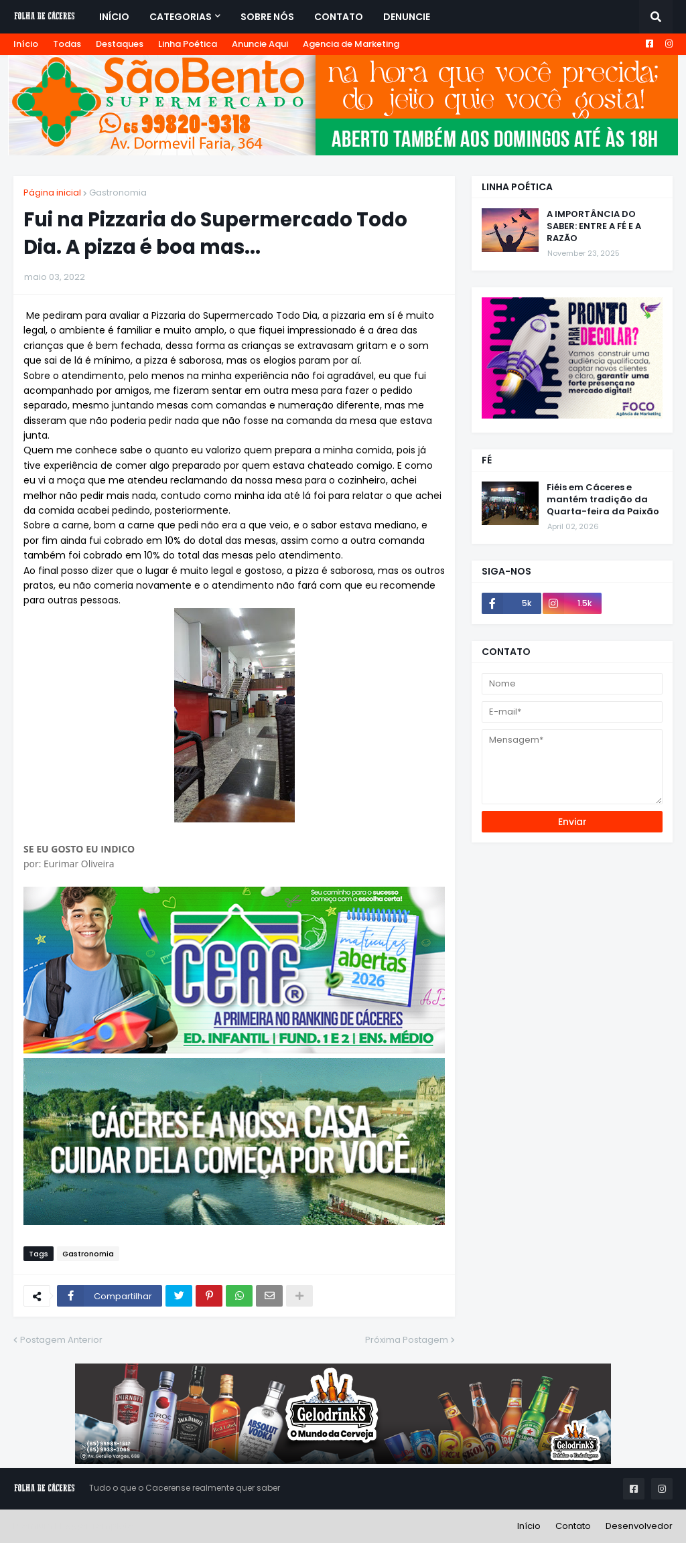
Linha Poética (187, 44)
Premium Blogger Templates (76, 1526)
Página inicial (52, 192)
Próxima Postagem (406, 1339)
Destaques (119, 44)
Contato (573, 1526)
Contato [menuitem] (338, 16)
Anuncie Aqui (260, 44)
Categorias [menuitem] (180, 16)
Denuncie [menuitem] (406, 16)
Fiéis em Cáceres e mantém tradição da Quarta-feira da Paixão (603, 500)
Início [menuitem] (114, 16)
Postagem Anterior (61, 1339)
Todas (67, 44)
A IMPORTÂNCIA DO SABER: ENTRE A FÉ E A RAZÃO (594, 226)
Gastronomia (118, 192)
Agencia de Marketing (351, 44)
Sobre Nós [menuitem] (267, 16)
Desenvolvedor (639, 1526)
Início (25, 44)
